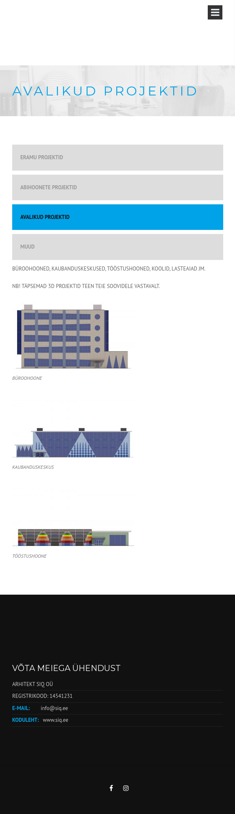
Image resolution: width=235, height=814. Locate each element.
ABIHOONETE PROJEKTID (48, 187)
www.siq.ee (55, 720)
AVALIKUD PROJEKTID (45, 217)
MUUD (27, 246)
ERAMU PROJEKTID (41, 157)
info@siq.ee (54, 708)
